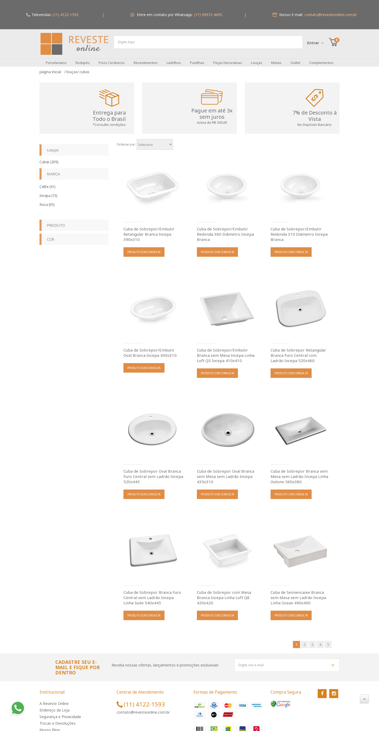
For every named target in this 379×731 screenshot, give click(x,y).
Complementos (321, 59)
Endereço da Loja (54, 706)
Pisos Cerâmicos (112, 59)
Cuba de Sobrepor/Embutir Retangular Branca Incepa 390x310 (148, 231)
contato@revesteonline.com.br (143, 709)
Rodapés (83, 59)
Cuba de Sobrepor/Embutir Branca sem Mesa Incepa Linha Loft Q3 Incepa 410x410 (226, 352)
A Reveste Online (54, 700)
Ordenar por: (126, 141)
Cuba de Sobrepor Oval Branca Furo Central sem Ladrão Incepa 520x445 (153, 473)
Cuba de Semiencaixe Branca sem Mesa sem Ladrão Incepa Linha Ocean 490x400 (298, 594)
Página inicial (51, 68)
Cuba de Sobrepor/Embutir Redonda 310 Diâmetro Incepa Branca (299, 231)
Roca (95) (47, 201)
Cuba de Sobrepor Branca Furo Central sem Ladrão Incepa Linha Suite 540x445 (152, 594)
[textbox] (208, 42)
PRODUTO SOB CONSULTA (144, 248)
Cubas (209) (48, 158)
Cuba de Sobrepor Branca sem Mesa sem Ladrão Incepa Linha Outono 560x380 (299, 473)
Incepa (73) (48, 192)
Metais (276, 59)
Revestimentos (146, 59)
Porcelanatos (56, 59)
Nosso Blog (49, 726)
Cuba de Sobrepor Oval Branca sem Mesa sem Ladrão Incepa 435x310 (225, 473)
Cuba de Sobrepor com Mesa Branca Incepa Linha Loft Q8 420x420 (224, 594)
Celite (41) (47, 183)
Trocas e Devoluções (57, 720)
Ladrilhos (174, 59)
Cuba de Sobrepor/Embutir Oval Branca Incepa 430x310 (150, 349)
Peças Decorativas (227, 59)
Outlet (295, 59)
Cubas (84, 68)
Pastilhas (197, 59)
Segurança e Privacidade (60, 713)
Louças (256, 59)
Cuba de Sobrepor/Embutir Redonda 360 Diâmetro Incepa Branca (225, 231)
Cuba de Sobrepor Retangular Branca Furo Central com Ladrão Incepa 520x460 (298, 352)
